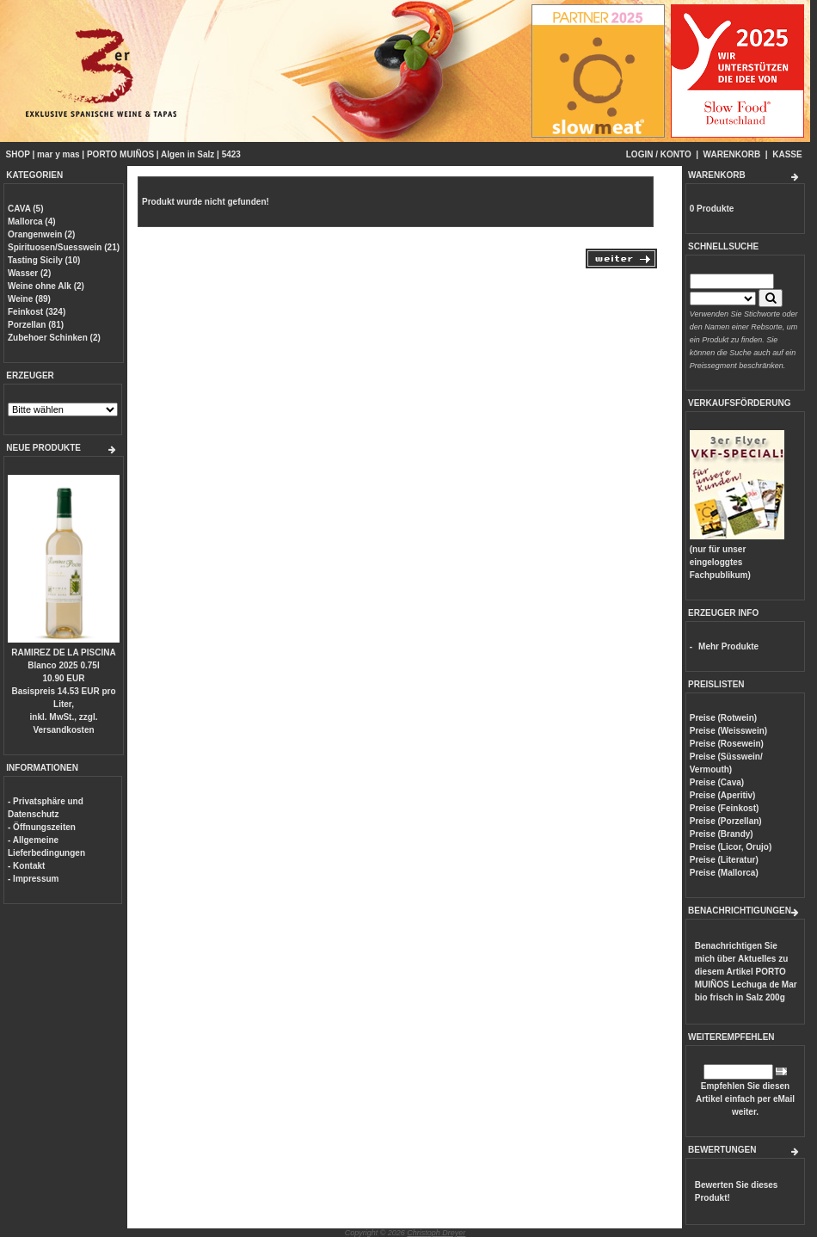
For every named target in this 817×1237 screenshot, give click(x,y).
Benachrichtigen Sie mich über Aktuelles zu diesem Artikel (746, 971)
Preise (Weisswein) (728, 730)
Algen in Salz (187, 154)
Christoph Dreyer (436, 1232)
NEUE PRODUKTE (43, 447)
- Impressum (33, 878)
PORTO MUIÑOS (120, 154)
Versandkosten (63, 730)
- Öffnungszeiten (42, 827)
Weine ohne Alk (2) (46, 286)
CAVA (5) (25, 208)
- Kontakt (26, 866)
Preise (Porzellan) (726, 821)
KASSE (787, 154)
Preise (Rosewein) (727, 743)
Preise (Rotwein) (723, 718)
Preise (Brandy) (721, 834)
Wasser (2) (29, 273)
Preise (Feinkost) (724, 808)
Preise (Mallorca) (724, 872)
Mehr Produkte (728, 646)
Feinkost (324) (36, 312)
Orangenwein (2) (41, 234)
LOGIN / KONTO (658, 154)
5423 (231, 154)
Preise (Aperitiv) (723, 795)
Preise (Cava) (717, 782)
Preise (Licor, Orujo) (731, 847)
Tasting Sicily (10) (44, 260)
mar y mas (58, 154)
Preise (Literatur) (724, 860)
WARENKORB (732, 154)
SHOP (18, 154)
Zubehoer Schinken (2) (54, 337)
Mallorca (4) (32, 221)
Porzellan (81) (36, 324)
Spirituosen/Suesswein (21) (64, 247)
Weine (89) (29, 299)
